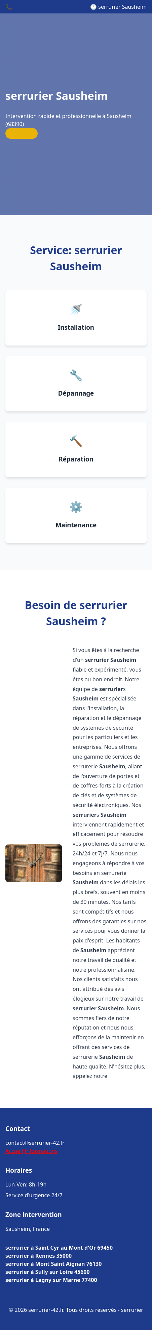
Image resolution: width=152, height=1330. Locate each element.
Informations (41, 1151)
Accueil (14, 1151)
